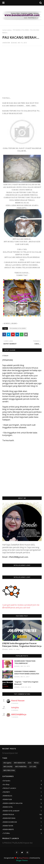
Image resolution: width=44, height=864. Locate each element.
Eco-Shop (22, 784)
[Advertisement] (22, 69)
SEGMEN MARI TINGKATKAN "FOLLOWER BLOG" (24, 662)
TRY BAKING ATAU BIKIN (21, 30)
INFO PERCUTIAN (9, 770)
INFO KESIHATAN (19, 763)
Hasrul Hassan (18, 700)
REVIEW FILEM (22, 799)
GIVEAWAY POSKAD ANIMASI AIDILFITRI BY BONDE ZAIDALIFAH (26, 672)
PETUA (36, 763)
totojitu (15, 707)
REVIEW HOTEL (22, 807)
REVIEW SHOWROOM (22, 822)
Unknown (6, 43)
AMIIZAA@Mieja (18, 714)
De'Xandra (22, 780)
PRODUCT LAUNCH (22, 788)
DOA (29, 763)
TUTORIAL (22, 833)
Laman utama (6, 30)
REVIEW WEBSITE (22, 829)
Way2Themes (24, 858)
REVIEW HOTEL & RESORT (22, 811)
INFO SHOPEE (8, 767)
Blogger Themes (22, 860)
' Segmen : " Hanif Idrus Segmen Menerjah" (26, 683)
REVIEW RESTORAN (22, 818)
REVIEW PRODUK (22, 814)
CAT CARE (32, 767)
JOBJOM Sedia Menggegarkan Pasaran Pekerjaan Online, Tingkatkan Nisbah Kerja (21, 644)
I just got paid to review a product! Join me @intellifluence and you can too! (20, 604)
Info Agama (7, 763)
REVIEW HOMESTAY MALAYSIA (22, 803)
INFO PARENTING (21, 767)
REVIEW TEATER (22, 826)
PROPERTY (22, 792)
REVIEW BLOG (22, 796)
